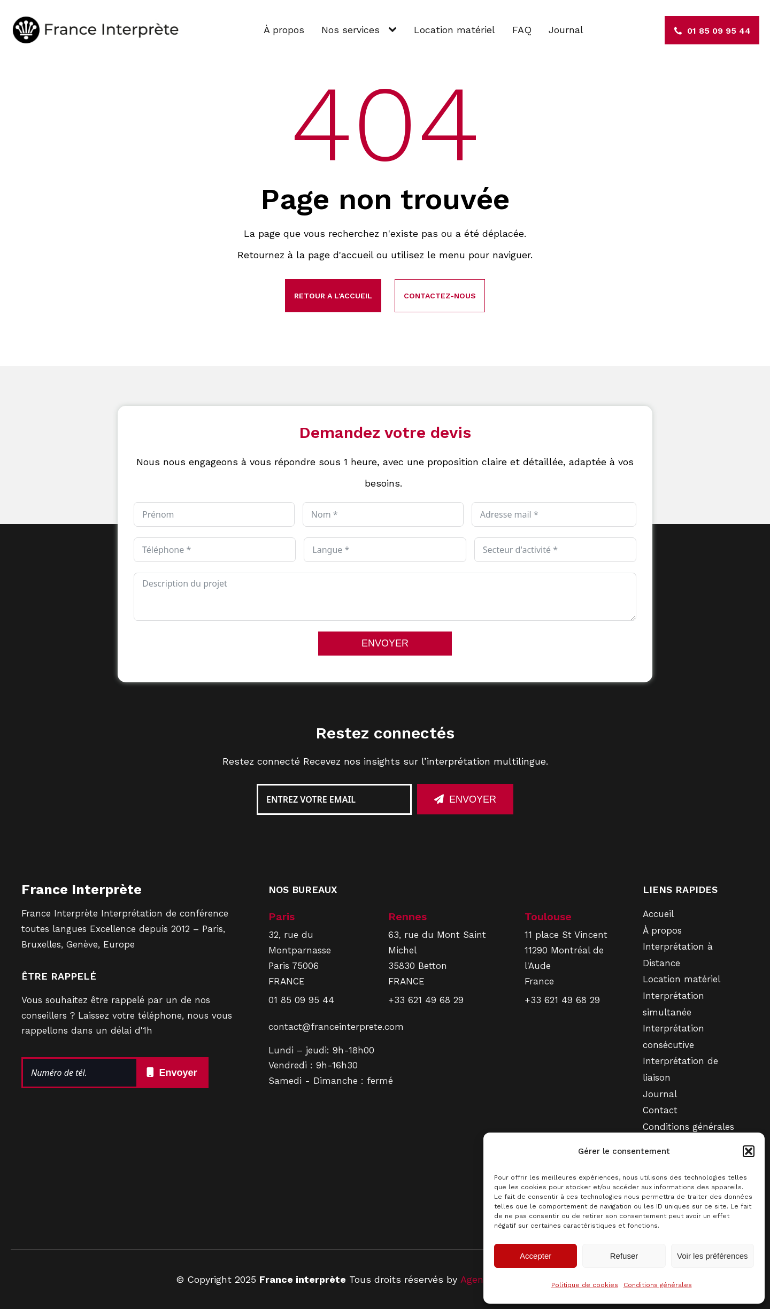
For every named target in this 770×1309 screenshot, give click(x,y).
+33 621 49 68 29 (426, 1000)
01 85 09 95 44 (301, 1000)
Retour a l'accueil (333, 295)
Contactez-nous (440, 295)
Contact (660, 1110)
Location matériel (454, 29)
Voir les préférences (712, 1255)
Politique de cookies (584, 1285)
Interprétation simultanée (673, 1004)
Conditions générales (657, 1285)
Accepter (535, 1255)
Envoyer (472, 799)
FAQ (522, 29)
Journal (566, 29)
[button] (748, 1151)
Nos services (350, 29)
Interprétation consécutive (673, 1036)
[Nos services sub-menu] (394, 30)
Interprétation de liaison (680, 1069)
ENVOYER (385, 643)
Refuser (624, 1255)
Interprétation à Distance (678, 954)
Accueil (658, 913)
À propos (284, 29)
